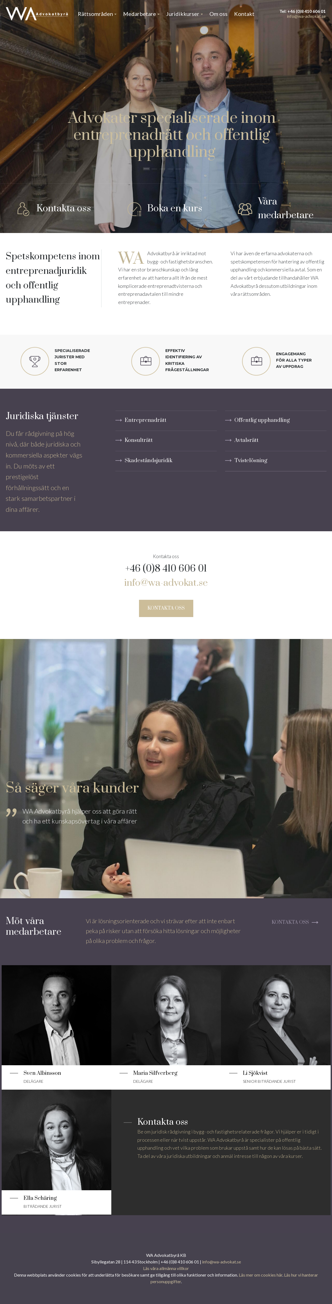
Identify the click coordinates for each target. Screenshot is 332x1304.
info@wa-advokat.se (306, 16)
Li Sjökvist (255, 1073)
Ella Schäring (40, 1198)
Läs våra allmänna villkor (166, 1268)
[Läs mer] (56, 1010)
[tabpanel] (74, 829)
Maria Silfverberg (155, 1073)
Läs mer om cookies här (260, 1274)
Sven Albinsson (42, 1073)
